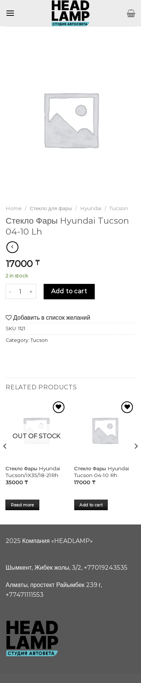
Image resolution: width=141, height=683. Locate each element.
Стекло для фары (51, 208)
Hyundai (91, 208)
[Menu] (10, 13)
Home (14, 208)
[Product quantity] (20, 291)
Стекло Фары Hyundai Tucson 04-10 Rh (101, 471)
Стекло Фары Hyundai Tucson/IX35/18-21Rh (33, 471)
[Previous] (5, 461)
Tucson (118, 208)
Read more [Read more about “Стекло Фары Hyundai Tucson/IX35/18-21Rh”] (22, 505)
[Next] (135, 461)
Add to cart (69, 291)
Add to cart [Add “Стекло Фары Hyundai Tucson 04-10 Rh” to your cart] (91, 505)
